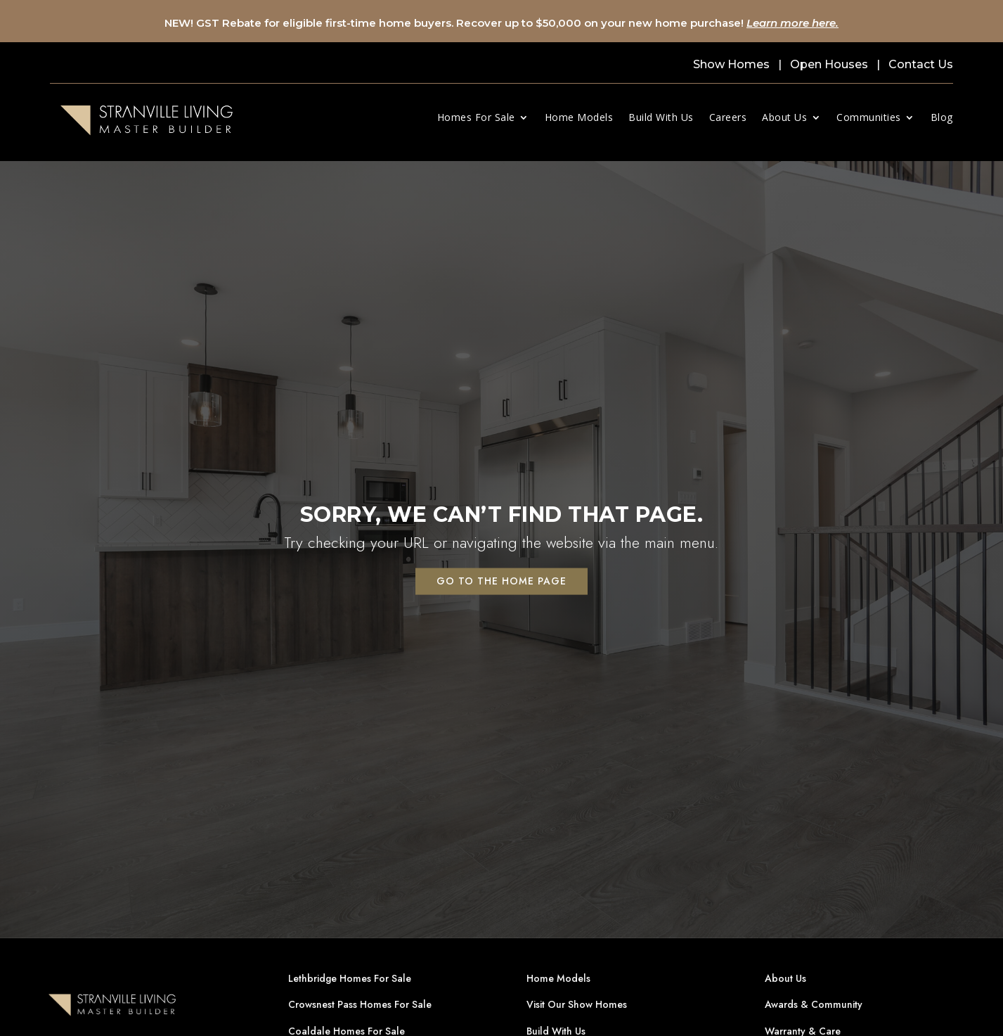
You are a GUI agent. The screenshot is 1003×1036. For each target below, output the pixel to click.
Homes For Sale (476, 117)
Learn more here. (792, 23)
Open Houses (829, 64)
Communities (868, 117)
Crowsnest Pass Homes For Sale (360, 1004)
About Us (784, 117)
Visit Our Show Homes (576, 1004)
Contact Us (920, 64)
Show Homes (731, 64)
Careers (728, 117)
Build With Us (661, 117)
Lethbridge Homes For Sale (349, 978)
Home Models (579, 117)
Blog (942, 117)
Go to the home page (501, 581)
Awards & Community (813, 1004)
